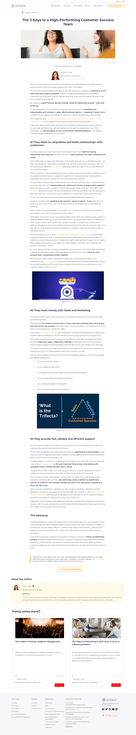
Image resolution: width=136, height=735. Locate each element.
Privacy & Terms (36, 708)
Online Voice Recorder (52, 722)
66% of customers (45, 464)
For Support (15, 711)
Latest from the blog (73, 699)
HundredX (34, 191)
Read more (68, 726)
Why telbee (48, 703)
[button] (77, 6)
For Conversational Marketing (20, 717)
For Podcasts (15, 705)
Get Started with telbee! (70, 569)
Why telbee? (56, 6)
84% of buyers (57, 167)
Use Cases (15, 699)
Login (117, 1)
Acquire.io (72, 301)
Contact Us (48, 727)
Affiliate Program (50, 724)
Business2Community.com (72, 430)
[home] (19, 6)
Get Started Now (116, 6)
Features (67, 6)
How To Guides (49, 708)
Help (123, 1)
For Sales (14, 703)
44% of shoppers (50, 261)
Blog (46, 705)
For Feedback (15, 708)
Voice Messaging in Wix (52, 714)
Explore (34, 699)
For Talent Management (18, 714)
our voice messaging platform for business (72, 235)
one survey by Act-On (48, 333)
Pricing (87, 6)
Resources (49, 699)
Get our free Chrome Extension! (54, 711)
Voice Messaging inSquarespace (51, 718)
